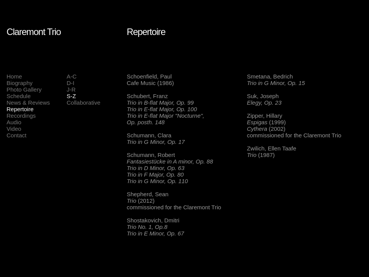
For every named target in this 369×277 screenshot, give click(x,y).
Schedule (19, 96)
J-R (71, 89)
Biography (20, 83)
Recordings (21, 115)
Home (14, 76)
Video (14, 128)
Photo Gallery (24, 89)
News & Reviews (28, 102)
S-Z (71, 96)
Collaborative (84, 102)
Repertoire (20, 109)
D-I (70, 83)
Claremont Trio (34, 32)
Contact (17, 135)
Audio (14, 122)
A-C (72, 76)
